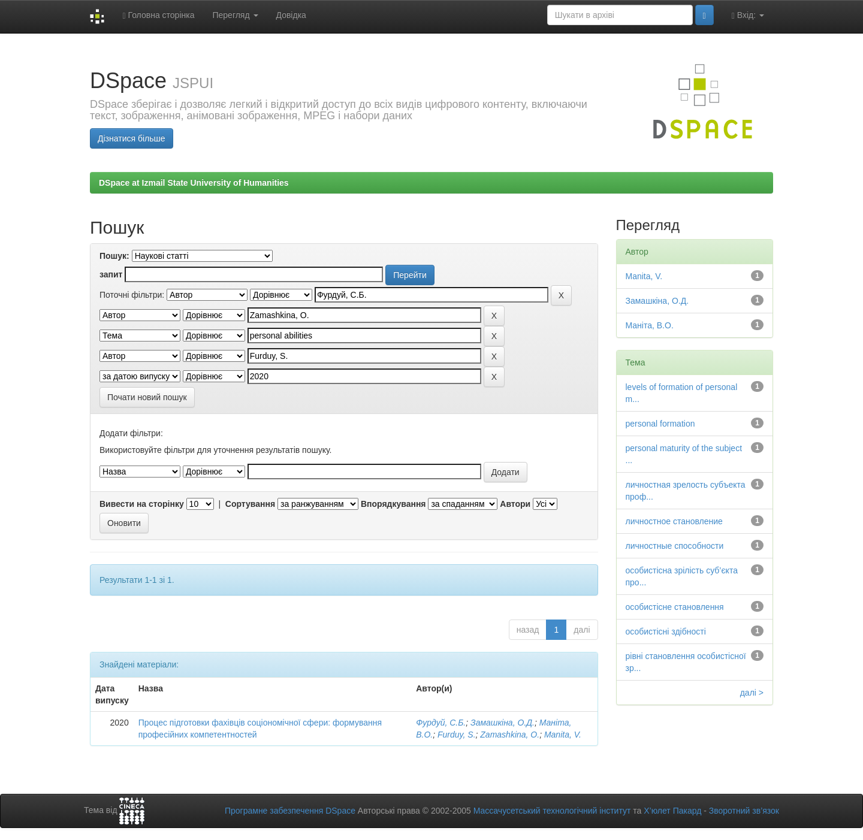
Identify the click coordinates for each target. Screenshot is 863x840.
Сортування (250, 504)
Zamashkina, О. (509, 734)
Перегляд (235, 15)
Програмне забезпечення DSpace (290, 810)
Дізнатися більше (131, 138)
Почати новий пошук (147, 397)
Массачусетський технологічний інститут (552, 810)
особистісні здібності (666, 631)
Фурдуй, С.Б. (441, 722)
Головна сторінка (158, 15)
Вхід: (748, 15)
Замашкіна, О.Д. (502, 722)
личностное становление (674, 521)
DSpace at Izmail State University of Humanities (194, 183)
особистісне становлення (675, 607)
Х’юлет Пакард (672, 810)
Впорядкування (393, 504)
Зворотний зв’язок (744, 810)
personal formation (660, 423)
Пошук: (114, 256)
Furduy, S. (456, 734)
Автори (515, 504)
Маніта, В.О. (650, 325)
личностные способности (675, 546)
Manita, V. (562, 734)
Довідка (291, 15)
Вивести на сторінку (141, 504)
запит (110, 274)
